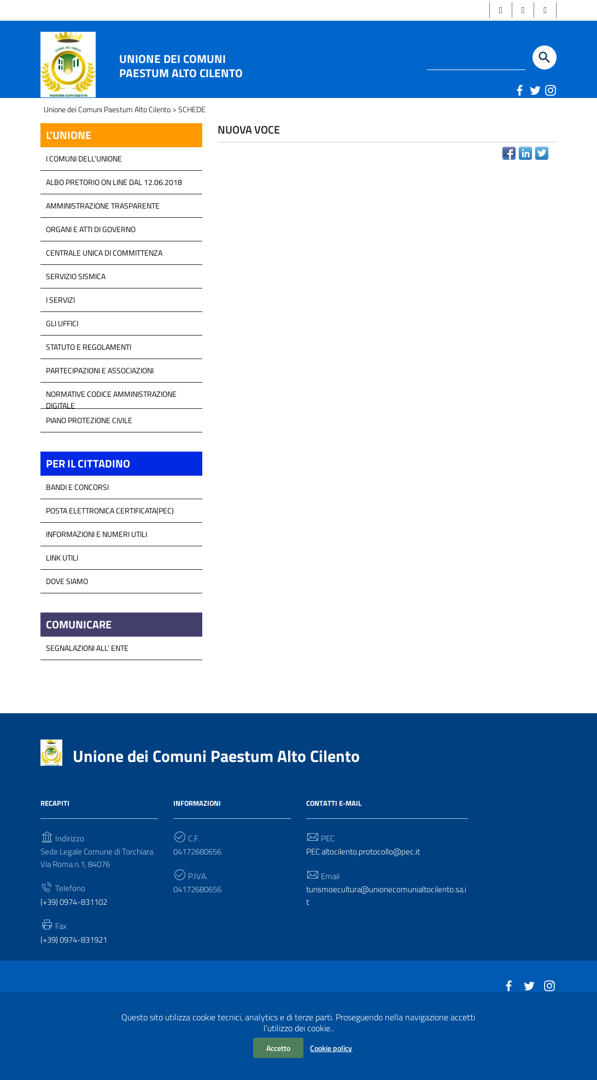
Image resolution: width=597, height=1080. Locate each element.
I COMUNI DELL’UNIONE (84, 206)
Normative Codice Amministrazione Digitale (111, 445)
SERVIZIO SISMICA (76, 324)
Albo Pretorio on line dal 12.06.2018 (114, 230)
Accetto (278, 1048)
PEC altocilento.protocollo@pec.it (367, 903)
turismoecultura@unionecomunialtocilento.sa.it (386, 949)
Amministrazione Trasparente (103, 253)
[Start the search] (544, 59)
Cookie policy (331, 1048)
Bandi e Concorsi (77, 536)
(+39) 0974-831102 (77, 955)
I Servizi (60, 348)
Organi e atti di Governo (91, 277)
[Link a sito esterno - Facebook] (519, 90)
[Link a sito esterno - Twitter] (534, 90)
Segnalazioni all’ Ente (87, 699)
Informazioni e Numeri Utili (96, 584)
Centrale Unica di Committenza (104, 301)
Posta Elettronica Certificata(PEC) (110, 560)
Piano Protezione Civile (89, 468)
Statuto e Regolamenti (88, 395)
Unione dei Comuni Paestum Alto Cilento (181, 67)
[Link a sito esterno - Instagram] (550, 90)
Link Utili (62, 607)
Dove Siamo (67, 631)
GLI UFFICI (62, 371)
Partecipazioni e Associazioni (100, 418)
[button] (497, 10)
